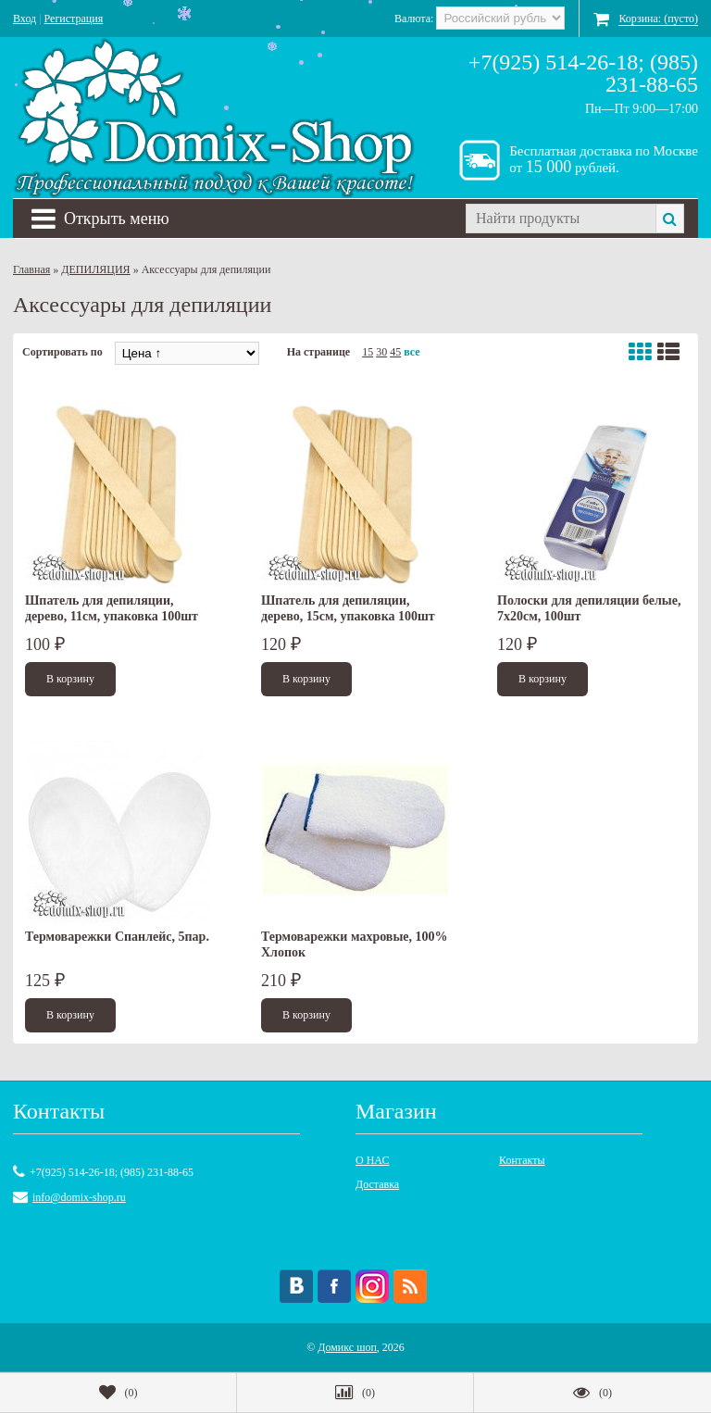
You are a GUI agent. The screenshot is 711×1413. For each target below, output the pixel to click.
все (411, 351)
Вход (24, 18)
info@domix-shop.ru (79, 1197)
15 (367, 351)
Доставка (377, 1184)
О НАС (372, 1160)
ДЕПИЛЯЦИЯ (95, 269)
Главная (31, 269)
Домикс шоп (347, 1347)
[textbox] (560, 218)
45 (395, 351)
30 (381, 351)
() (118, 1392)
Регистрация (74, 18)
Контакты (522, 1160)
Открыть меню (100, 218)
